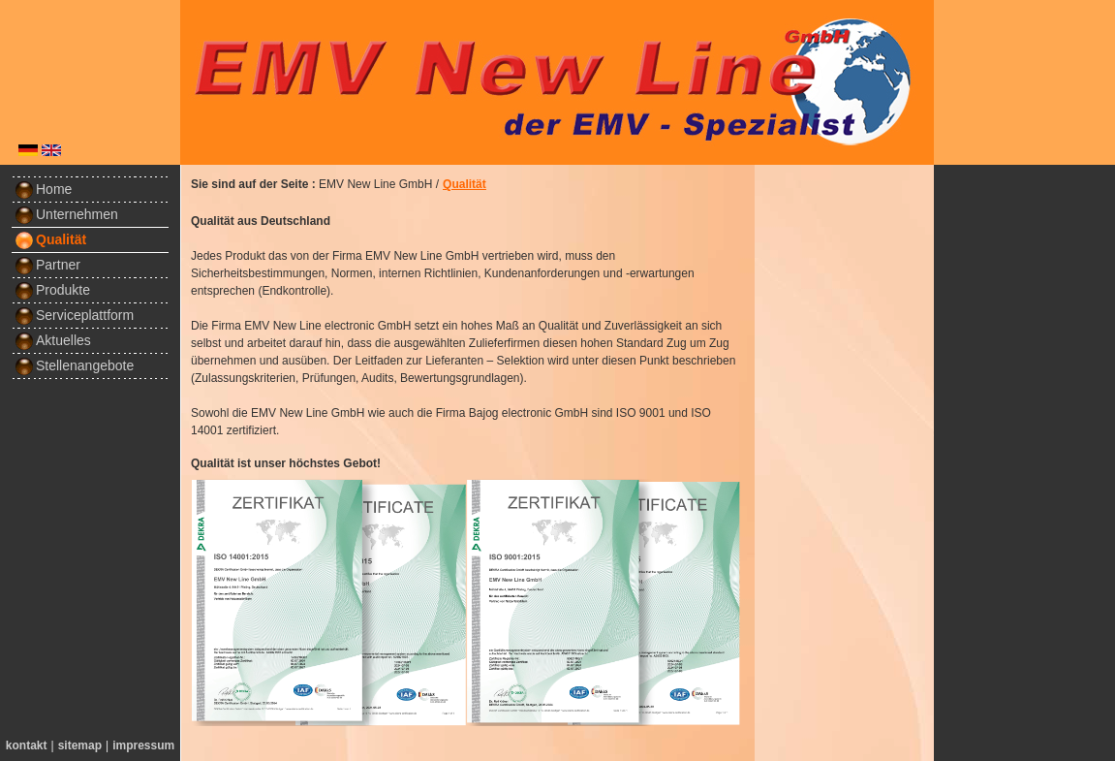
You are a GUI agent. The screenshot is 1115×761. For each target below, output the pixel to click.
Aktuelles (53, 340)
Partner (47, 264)
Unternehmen (66, 214)
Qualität (50, 239)
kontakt (26, 745)
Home (43, 189)
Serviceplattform (74, 315)
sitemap (80, 745)
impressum (143, 745)
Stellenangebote (74, 365)
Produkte (52, 290)
